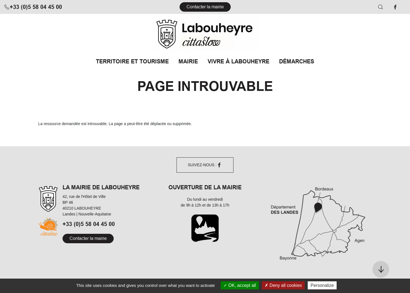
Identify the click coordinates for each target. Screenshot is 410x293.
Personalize (322, 285)
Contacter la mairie (205, 6)
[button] (380, 7)
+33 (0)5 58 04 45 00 (33, 7)
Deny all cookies (283, 285)
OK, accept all (239, 285)
